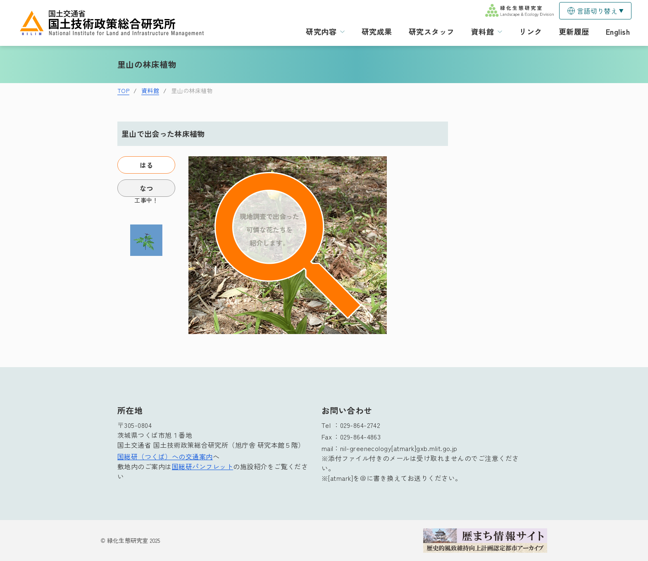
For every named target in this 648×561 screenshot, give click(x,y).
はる (146, 165)
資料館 (150, 90)
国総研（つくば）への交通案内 (165, 456)
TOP (123, 90)
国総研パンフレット (202, 466)
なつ (146, 188)
